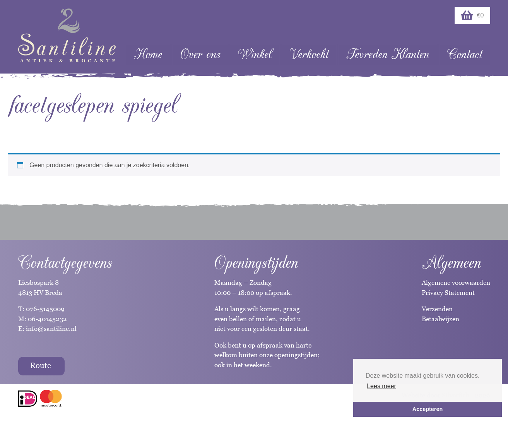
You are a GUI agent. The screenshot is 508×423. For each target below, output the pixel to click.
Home (148, 54)
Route (40, 365)
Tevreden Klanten (387, 54)
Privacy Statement (448, 292)
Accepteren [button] (427, 409)
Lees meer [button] (381, 386)
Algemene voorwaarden (456, 282)
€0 (472, 15)
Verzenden (437, 309)
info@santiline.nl (51, 328)
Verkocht (309, 54)
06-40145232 (47, 319)
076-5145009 (44, 309)
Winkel (255, 54)
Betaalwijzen (440, 319)
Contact (464, 54)
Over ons (200, 54)
